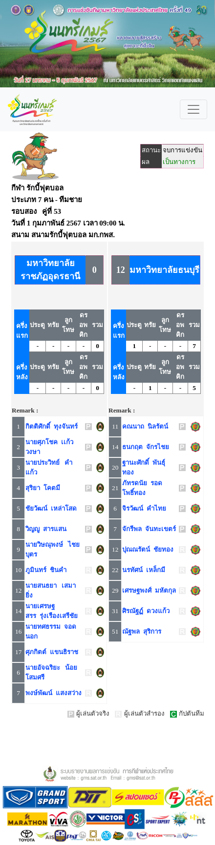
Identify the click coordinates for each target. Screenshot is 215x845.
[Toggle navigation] (193, 109)
